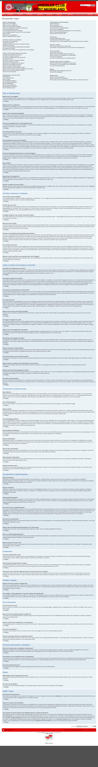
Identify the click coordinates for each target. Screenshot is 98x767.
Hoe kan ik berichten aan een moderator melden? (14, 67)
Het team (67, 729)
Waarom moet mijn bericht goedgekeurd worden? (14, 70)
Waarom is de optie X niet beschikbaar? (59, 78)
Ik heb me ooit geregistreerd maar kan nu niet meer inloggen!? (17, 32)
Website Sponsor (49, 743)
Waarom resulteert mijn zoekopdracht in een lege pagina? (63, 55)
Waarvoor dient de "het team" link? (58, 33)
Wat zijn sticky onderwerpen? (9, 85)
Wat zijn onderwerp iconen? (9, 87)
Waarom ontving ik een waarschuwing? (11, 66)
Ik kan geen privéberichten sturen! (57, 38)
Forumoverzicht (7, 729)
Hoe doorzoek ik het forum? (56, 52)
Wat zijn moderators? (55, 25)
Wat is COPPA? (6, 33)
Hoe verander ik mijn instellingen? (10, 41)
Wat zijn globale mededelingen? (10, 82)
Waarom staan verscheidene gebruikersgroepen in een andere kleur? (65, 30)
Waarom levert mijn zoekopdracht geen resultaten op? (62, 53)
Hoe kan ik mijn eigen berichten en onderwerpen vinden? (63, 58)
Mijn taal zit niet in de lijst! (8, 45)
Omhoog (6, 101)
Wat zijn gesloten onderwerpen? (10, 86)
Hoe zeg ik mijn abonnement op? (57, 65)
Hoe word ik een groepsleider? (57, 29)
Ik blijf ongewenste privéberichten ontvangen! (60, 39)
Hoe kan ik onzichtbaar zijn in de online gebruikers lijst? (15, 27)
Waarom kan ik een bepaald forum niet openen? (13, 63)
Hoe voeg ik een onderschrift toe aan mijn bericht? (14, 57)
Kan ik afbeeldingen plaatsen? (9, 80)
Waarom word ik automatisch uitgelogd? (12, 26)
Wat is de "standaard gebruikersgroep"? (59, 32)
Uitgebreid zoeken (91, 6)
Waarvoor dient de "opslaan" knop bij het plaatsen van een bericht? (18, 68)
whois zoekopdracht (8, 716)
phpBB (43, 732)
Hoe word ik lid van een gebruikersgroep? (59, 27)
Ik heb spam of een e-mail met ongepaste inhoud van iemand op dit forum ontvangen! (69, 41)
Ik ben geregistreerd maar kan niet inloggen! (13, 30)
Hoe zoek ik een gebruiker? (56, 56)
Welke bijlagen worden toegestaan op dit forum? (61, 70)
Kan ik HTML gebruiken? (8, 77)
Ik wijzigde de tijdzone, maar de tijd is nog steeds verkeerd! (16, 44)
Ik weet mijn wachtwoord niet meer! (11, 29)
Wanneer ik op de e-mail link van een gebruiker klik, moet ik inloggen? (18, 49)
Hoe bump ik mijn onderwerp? (9, 71)
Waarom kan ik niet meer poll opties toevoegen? (13, 60)
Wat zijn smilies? (6, 79)
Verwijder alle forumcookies (76, 729)
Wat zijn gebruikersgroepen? (56, 26)
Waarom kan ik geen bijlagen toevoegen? (12, 64)
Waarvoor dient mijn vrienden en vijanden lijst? (60, 46)
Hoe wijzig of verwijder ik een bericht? (11, 56)
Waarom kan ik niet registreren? (10, 35)
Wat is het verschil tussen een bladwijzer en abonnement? (63, 62)
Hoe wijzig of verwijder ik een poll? (10, 61)
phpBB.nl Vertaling (49, 733)
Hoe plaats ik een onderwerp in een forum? (12, 54)
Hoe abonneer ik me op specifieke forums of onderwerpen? (63, 64)
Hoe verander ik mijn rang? (9, 48)
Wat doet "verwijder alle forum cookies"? (12, 36)
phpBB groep (58, 696)
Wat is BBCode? (6, 76)
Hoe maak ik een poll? (8, 58)
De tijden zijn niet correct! (8, 42)
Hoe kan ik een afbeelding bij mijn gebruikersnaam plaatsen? (16, 46)
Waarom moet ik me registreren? (10, 25)
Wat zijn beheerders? (55, 23)
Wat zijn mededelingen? (8, 83)
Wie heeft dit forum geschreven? (57, 76)
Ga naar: (73, 726)
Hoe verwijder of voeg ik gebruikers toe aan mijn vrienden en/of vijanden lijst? (67, 47)
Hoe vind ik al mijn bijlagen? (56, 72)
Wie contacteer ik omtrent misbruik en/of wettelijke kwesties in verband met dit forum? (69, 79)
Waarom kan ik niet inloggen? (9, 23)
